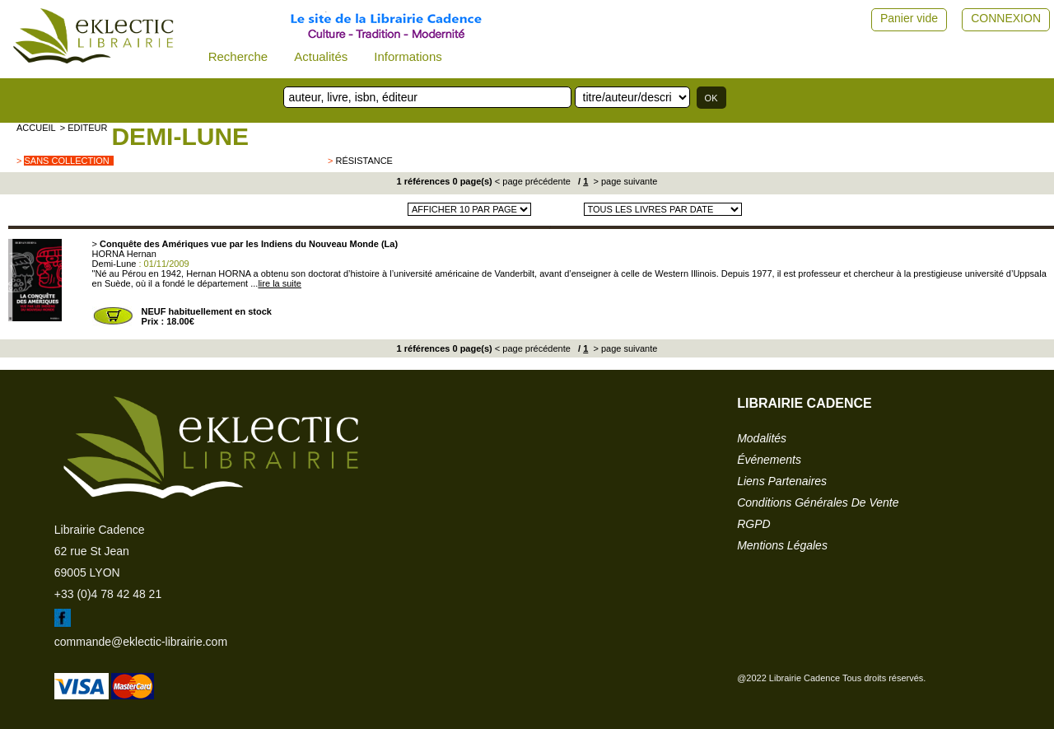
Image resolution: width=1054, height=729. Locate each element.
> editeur (84, 128)
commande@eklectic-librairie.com (140, 641)
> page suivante (623, 181)
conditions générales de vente (817, 502)
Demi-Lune (180, 136)
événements (769, 459)
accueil (36, 128)
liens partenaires (782, 481)
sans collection (66, 161)
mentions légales (782, 545)
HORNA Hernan (124, 254)
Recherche (238, 56)
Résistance (363, 161)
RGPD (753, 523)
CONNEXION (1006, 18)
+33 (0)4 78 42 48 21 (107, 593)
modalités (761, 438)
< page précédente (533, 181)
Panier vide (909, 18)
